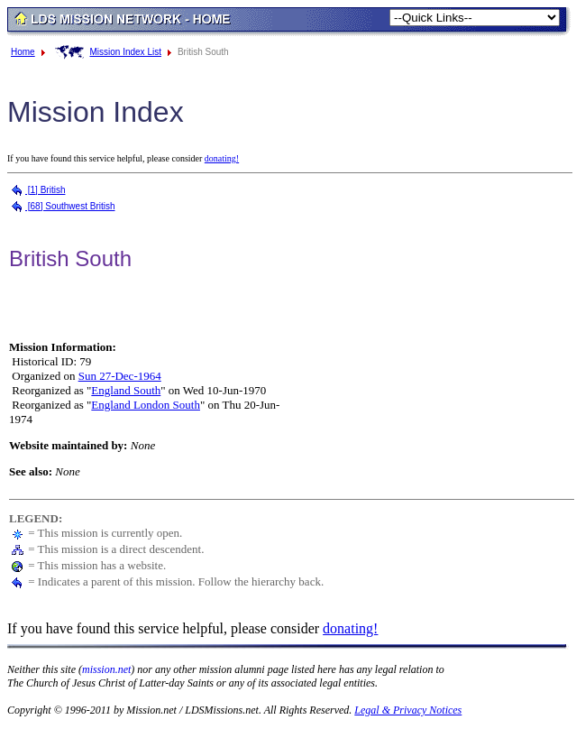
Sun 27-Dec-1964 (119, 376)
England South (125, 390)
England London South (145, 404)
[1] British (37, 190)
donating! (222, 158)
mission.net (106, 669)
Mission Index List (124, 52)
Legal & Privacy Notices (408, 710)
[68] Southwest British (62, 206)
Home (23, 52)
